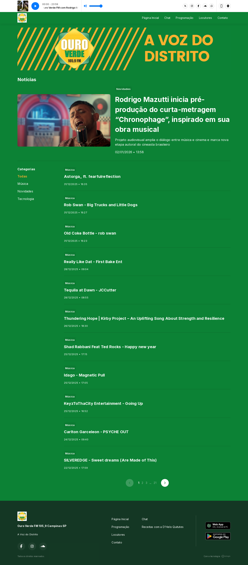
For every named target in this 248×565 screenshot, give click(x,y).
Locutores (205, 17)
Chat (167, 17)
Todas (22, 176)
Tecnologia (25, 199)
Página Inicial (150, 17)
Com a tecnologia (217, 556)
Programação (184, 17)
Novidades (25, 191)
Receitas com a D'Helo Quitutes (162, 526)
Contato (223, 17)
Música (22, 184)
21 (155, 482)
